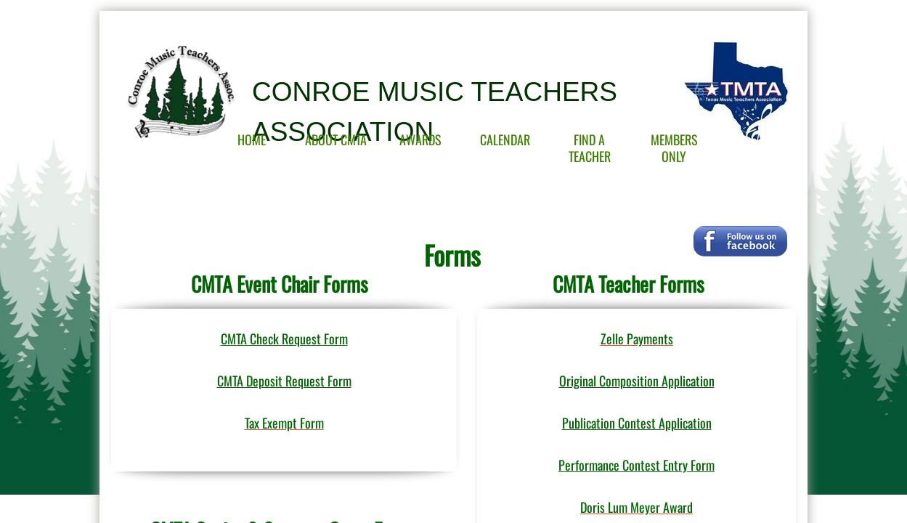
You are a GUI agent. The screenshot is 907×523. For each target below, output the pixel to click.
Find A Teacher (590, 148)
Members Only (674, 148)
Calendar (505, 139)
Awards (420, 139)
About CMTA (336, 139)
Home (251, 139)
